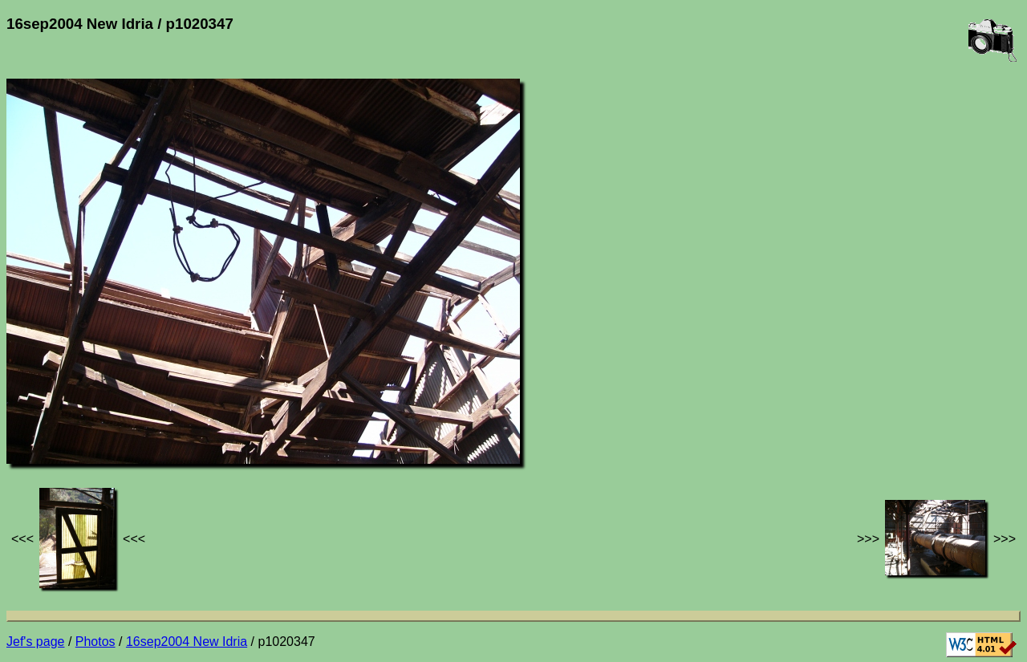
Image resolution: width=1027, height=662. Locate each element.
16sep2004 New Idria (186, 641)
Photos (95, 641)
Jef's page (35, 641)
